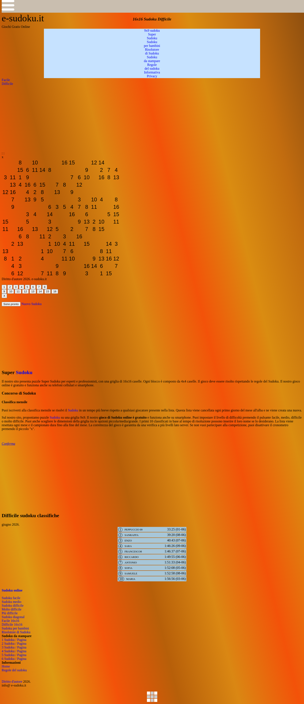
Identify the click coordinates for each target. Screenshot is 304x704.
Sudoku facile (11, 598)
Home (6, 666)
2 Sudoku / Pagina (14, 643)
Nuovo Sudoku (31, 304)
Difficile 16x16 (12, 624)
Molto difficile (11, 609)
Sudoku (24, 372)
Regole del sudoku (14, 670)
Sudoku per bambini (15, 628)
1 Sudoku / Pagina (14, 640)
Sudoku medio (11, 602)
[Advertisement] (128, 115)
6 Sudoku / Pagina (14, 659)
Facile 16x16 (10, 621)
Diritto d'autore (12, 681)
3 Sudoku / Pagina (14, 647)
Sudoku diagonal (13, 617)
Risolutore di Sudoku (16, 632)
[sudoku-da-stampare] (5, 162)
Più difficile (10, 613)
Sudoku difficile (12, 605)
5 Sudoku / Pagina (14, 655)
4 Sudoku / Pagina (14, 651)
